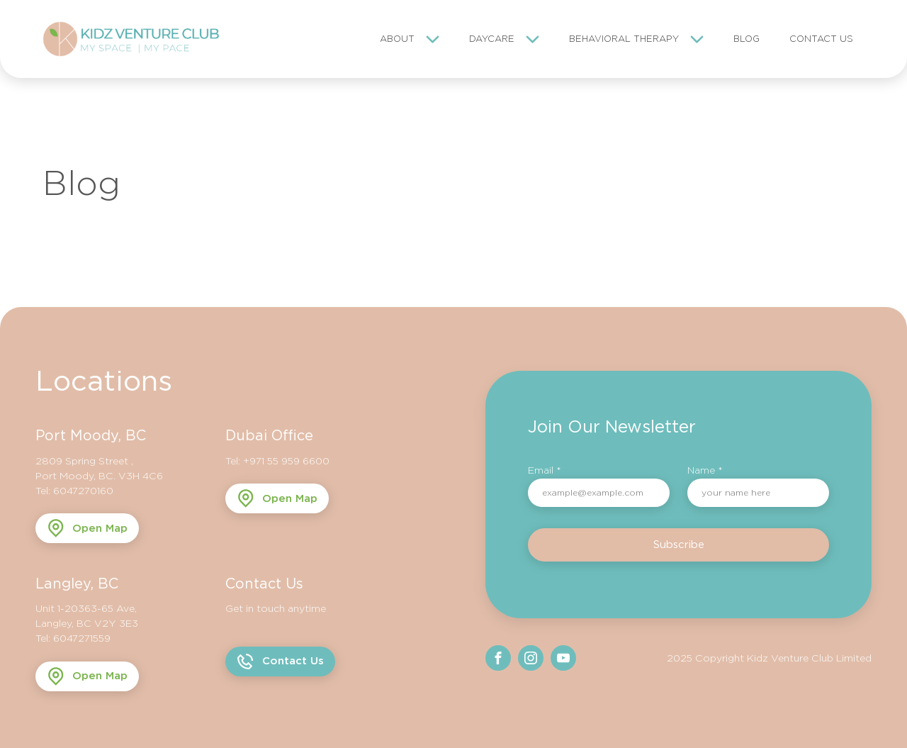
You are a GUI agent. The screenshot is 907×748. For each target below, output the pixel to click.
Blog (746, 38)
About (397, 38)
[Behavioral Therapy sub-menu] (699, 39)
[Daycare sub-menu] (535, 39)
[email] (599, 493)
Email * (544, 470)
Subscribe (678, 544)
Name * (705, 470)
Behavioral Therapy (624, 38)
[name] (758, 493)
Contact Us (821, 38)
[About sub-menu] (435, 39)
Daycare (491, 38)
